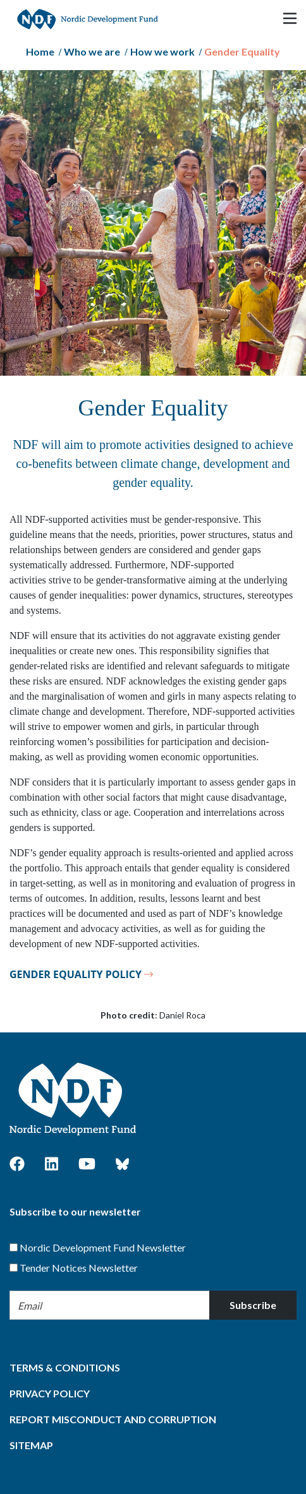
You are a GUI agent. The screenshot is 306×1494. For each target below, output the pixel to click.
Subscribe (253, 1305)
